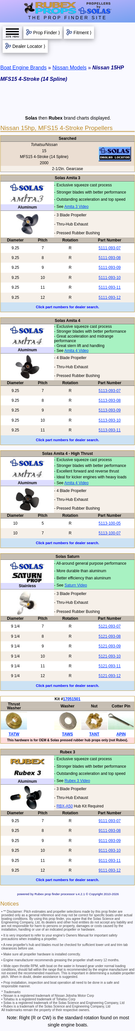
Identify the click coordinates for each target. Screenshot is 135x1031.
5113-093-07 (110, 390)
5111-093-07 (110, 248)
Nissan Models (69, 67)
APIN (121, 734)
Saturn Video (75, 585)
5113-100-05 (110, 523)
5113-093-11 (110, 430)
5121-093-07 (110, 626)
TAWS (67, 734)
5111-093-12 (110, 297)
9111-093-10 (110, 850)
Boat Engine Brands (23, 67)
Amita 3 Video (76, 206)
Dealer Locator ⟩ (28, 46)
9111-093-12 (110, 870)
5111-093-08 (110, 257)
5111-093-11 (110, 287)
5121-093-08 (110, 636)
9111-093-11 (110, 860)
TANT (94, 734)
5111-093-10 (110, 277)
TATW (14, 734)
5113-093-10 (110, 420)
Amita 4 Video (76, 350)
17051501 (71, 699)
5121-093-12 (110, 676)
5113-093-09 (110, 410)
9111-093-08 (110, 830)
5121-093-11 (110, 666)
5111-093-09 (110, 267)
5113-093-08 (110, 400)
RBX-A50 (65, 806)
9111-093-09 (110, 840)
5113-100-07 (110, 533)
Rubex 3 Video (77, 780)
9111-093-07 (110, 821)
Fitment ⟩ (83, 32)
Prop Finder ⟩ (46, 32)
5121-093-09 (110, 646)
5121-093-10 (110, 656)
